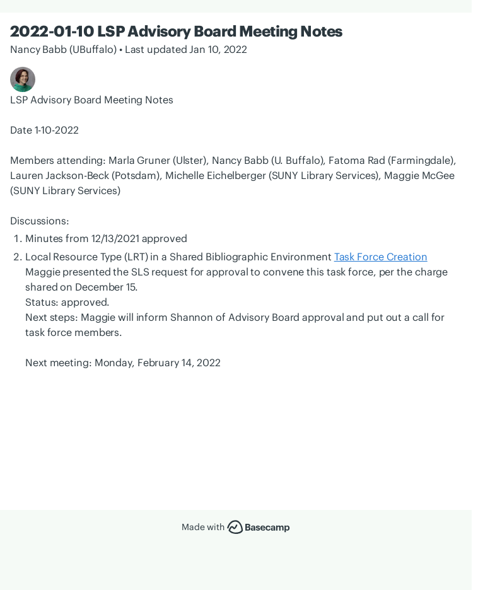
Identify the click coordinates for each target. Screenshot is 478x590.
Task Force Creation (381, 256)
